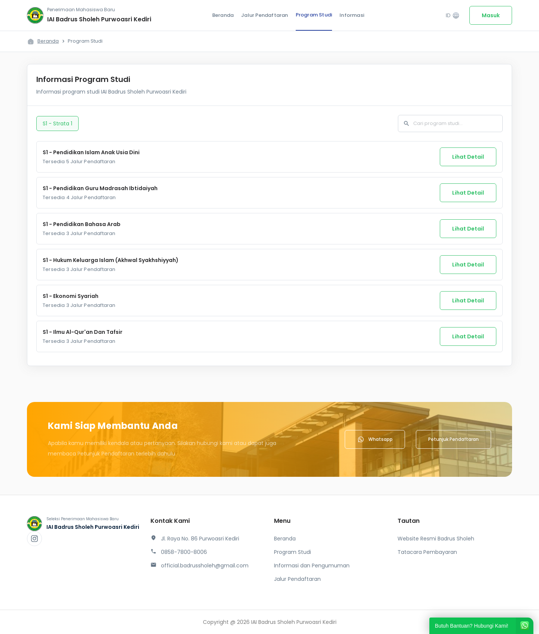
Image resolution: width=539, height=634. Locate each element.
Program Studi (314, 14)
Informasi (351, 15)
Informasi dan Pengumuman (312, 565)
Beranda (223, 15)
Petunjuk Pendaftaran (453, 439)
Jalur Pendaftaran (264, 15)
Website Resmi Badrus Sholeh (436, 538)
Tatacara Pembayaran (427, 552)
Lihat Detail (468, 157)
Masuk (491, 15)
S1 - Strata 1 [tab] (57, 123)
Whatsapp (375, 439)
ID (453, 15)
